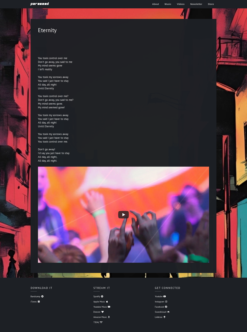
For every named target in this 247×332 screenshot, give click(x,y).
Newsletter (196, 4)
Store (211, 4)
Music (168, 4)
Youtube (160, 296)
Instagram (161, 301)
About (155, 4)
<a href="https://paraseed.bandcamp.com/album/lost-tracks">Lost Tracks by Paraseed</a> (123, 45)
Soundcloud (162, 311)
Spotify (98, 296)
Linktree (160, 317)
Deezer (98, 311)
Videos (181, 4)
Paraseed (40, 4)
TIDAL (98, 322)
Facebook (161, 306)
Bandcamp (37, 296)
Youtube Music (101, 306)
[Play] (123, 214)
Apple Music (100, 301)
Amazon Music (101, 317)
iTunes (35, 301)
